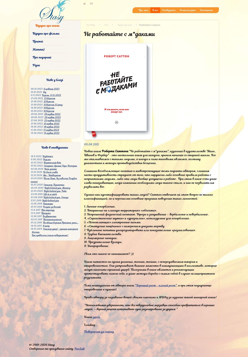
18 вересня (49, 107)
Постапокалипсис (52, 219)
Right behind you (50, 200)
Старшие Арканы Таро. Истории (60, 165)
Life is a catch (50, 194)
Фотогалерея (188, 10)
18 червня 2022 (51, 126)
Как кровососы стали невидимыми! (50, 235)
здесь (96, 317)
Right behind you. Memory (57, 187)
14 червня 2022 (51, 133)
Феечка (36, 232)
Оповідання (169, 10)
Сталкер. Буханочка (54, 184)
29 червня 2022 (52, 114)
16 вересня (49, 111)
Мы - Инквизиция (52, 175)
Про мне (144, 10)
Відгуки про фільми (46, 34)
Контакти (206, 10)
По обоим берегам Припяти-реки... (61, 222)
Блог (155, 10)
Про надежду (48, 210)
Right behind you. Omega (55, 197)
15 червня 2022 (51, 130)
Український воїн (52, 162)
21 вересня (49, 101)
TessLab (79, 349)
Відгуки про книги (47, 26)
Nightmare (48, 156)
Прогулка (46, 213)
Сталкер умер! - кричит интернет (60, 229)
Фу (44, 92)
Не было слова (50, 172)
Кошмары (48, 203)
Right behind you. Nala (55, 191)
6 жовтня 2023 (51, 88)
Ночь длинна (50, 169)
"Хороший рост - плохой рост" (156, 285)
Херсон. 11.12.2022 (51, 95)
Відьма (47, 159)
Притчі (38, 41)
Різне (36, 65)
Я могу (46, 225)
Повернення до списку (99, 332)
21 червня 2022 (51, 123)
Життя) (39, 49)
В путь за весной (52, 206)
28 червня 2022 (52, 117)
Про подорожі (42, 57)
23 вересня (49, 98)
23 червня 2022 (52, 120)
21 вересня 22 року (53, 104)
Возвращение (49, 216)
